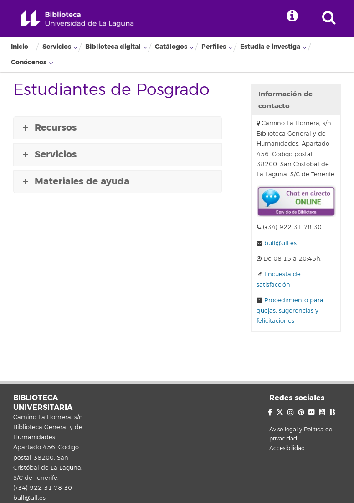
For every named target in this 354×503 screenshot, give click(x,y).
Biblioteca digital (113, 46)
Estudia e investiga (270, 46)
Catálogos (171, 46)
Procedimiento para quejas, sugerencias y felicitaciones (290, 311)
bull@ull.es (280, 243)
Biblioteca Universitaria (77, 18)
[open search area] (329, 18)
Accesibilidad (287, 448)
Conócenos (28, 62)
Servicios (56, 46)
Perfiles (213, 46)
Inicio (19, 46)
